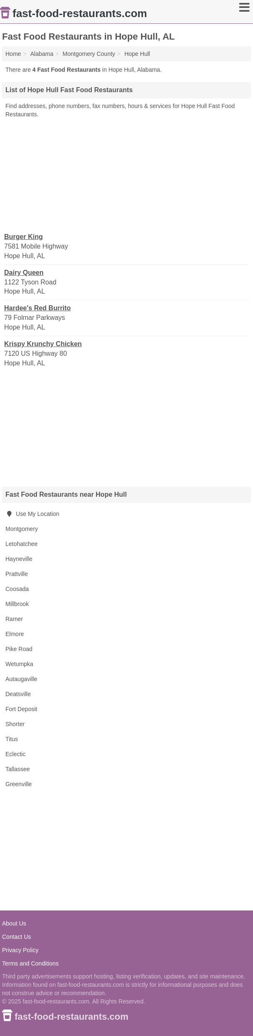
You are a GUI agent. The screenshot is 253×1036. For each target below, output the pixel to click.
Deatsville (18, 694)
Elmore (14, 634)
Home (13, 53)
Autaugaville (21, 679)
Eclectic (15, 754)
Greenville (18, 784)
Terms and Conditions (30, 963)
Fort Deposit (21, 709)
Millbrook (17, 604)
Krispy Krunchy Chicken (43, 343)
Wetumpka (19, 664)
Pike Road (19, 649)
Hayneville (19, 559)
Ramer (14, 619)
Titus (11, 739)
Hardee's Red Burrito (37, 308)
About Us (14, 923)
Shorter (15, 724)
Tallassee (17, 769)
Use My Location (32, 513)
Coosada (17, 589)
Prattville (16, 574)
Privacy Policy (20, 950)
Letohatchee (21, 544)
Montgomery (21, 529)
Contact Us (16, 936)
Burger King (23, 236)
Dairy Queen (23, 272)
